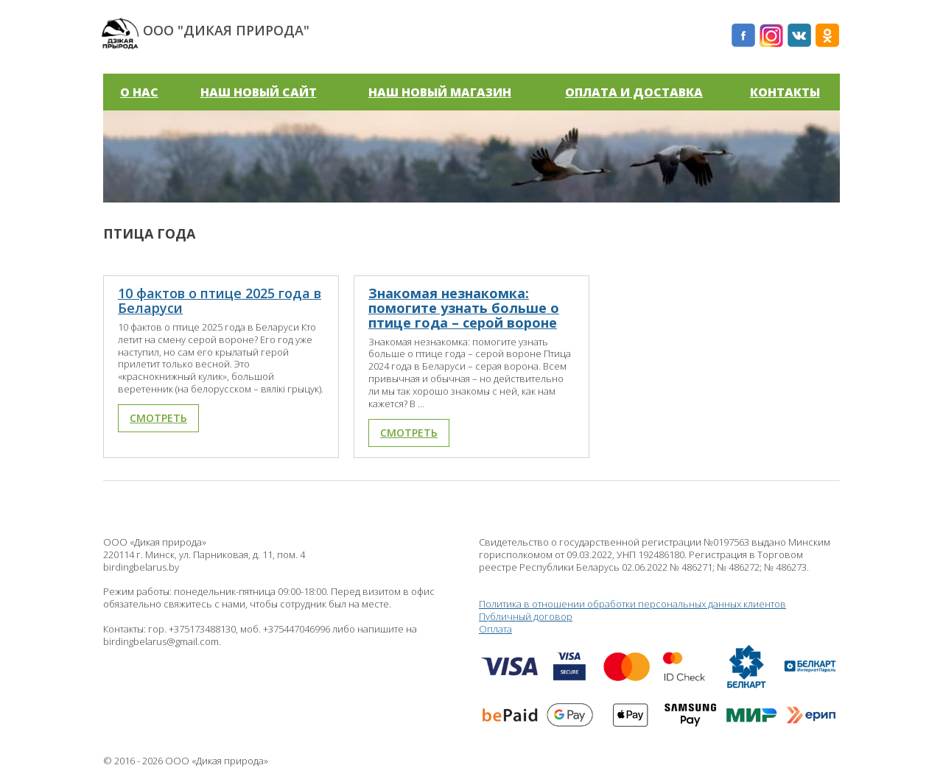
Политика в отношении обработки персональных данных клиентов (632, 603)
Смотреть (158, 418)
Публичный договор (525, 616)
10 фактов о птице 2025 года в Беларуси (219, 300)
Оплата (659, 681)
